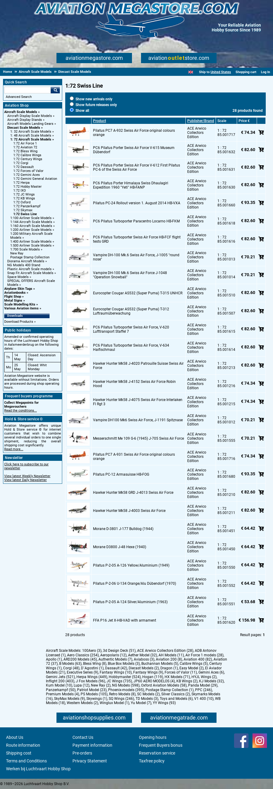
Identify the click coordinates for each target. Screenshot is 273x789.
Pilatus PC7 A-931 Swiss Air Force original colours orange (134, 456)
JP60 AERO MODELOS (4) (154, 681)
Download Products (18, 322)
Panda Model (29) (202, 685)
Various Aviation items (21, 308)
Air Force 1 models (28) (204, 655)
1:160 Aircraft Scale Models (31, 226)
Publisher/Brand (200, 121)
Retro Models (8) (122, 694)
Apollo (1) (54, 659)
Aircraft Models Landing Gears (30, 124)
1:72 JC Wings (24, 194)
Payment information (92, 745)
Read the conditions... (20, 410)
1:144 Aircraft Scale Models (31, 222)
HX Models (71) (177, 677)
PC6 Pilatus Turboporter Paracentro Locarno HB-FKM (136, 221)
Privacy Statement (89, 760)
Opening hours (152, 737)
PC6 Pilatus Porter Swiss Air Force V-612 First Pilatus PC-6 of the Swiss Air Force (136, 167)
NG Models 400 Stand (23, 265)
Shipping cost (18, 753)
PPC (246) (203, 690)
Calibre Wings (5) (194, 663)
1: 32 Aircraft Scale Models (30, 132)
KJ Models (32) (211, 681)
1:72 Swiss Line (25, 214)
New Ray (16, 253)
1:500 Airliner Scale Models (31, 245)
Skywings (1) (96, 699)
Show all (79, 110)
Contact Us (82, 737)
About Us (14, 737)
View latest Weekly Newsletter (27, 476)
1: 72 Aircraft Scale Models (30, 139)
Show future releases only (93, 105)
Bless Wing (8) (94, 663)
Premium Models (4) (62, 694)
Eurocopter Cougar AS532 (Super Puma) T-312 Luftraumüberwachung (131, 311)
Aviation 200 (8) (169, 659)
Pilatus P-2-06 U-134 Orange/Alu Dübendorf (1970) (134, 583)
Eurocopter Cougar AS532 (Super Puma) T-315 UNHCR (137, 293)
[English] (190, 72)
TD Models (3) (147, 699)
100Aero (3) (91, 650)
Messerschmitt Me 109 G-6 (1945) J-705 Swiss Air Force (138, 438)
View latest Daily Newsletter (25, 480)
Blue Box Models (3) (124, 663)
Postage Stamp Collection (30, 257)
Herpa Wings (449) (91, 677)
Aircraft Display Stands (24, 120)
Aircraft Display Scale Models (29, 116)
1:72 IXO (19, 190)
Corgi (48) (71, 668)
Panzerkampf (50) (60, 690)
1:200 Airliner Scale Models (31, 230)
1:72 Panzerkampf (26, 206)
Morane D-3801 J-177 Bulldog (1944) (123, 529)
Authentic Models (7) (115, 659)
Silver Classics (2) (175, 694)
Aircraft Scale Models (20, 112)
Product (99, 121)
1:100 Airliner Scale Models (31, 218)
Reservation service (157, 753)
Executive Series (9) (82, 672)
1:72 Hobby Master (27, 187)
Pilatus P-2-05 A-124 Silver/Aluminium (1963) (130, 602)
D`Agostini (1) (92, 668)
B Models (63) (70, 663)
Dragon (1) (169, 668)
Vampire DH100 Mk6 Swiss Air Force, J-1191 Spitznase (138, 420)
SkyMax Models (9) (69, 699)
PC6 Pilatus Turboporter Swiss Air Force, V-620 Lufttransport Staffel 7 (131, 329)
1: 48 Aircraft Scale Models (30, 135)
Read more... (13, 449)
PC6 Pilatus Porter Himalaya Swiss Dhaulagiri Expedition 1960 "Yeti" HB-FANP (130, 185)
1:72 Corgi (20, 163)
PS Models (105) (94, 694)
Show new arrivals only (91, 99)
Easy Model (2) (191, 668)
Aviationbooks (15, 293)
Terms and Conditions (26, 760)
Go (55, 90)
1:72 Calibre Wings (27, 155)
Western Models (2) (82, 703)
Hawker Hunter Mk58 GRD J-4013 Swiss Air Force (133, 492)
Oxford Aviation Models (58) (164, 685)
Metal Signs (13, 300)
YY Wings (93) (164, 703)
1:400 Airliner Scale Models (31, 242)
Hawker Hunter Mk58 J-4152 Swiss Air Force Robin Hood (134, 384)
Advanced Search (19, 97)
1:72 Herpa (21, 183)
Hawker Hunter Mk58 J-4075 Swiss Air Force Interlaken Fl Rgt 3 (137, 402)
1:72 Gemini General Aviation (35, 179)
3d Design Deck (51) (119, 650)
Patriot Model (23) (92, 690)
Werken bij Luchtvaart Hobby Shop (38, 768)
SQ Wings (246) (121, 699)
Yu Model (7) (141, 703)
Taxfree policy (152, 760)
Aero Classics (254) (83, 655)
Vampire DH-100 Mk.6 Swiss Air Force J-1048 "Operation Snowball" (130, 275)
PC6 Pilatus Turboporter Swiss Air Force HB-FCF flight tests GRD (137, 239)
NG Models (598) (126, 685)
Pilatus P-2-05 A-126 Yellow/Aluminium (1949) (131, 565)
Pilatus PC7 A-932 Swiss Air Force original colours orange (134, 132)
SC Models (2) (148, 694)
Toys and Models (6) (176, 699)
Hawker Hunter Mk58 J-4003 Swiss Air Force (129, 511)
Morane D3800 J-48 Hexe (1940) (119, 547)
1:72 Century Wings (27, 159)
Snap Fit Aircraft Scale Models (30, 273)
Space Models (18, 277)
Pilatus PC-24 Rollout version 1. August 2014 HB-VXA (136, 203)
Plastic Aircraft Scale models (29, 269)
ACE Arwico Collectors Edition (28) (165, 650)
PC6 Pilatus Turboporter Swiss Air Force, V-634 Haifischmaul (131, 347)
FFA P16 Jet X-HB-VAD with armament (124, 620)
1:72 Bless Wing (25, 151)
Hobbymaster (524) (125, 677)
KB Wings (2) (187, 681)
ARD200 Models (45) (80, 659)
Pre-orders (82, 753)
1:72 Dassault (23, 167)
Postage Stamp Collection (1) (170, 690)
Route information (23, 745)
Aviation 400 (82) (198, 659)
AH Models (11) (171, 655)
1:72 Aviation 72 (25, 147)
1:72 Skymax (22, 210)
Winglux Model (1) (114, 703)
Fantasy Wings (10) (116, 672)
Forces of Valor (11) (181, 672)
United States (220, 72)
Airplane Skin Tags (18, 289)
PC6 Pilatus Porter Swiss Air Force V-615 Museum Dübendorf (134, 150)
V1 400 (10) (204, 699)
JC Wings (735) (119, 681)
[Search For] (27, 90)
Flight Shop (12, 297)
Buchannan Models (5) (159, 663)
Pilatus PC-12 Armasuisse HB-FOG (121, 474)
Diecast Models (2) (144, 668)
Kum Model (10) (59, 685)
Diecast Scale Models (23, 128)
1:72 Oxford (22, 202)
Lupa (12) (81, 685)
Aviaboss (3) (144, 659)
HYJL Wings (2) (204, 677)
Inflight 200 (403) (60, 681)
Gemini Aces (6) (211, 672)
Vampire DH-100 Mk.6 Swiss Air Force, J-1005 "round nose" (136, 257)
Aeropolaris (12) (113, 655)
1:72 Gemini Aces (26, 175)
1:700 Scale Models (25, 249)
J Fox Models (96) (90, 681)
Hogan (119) (152, 677)
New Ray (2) (101, 685)
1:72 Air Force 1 (25, 143)
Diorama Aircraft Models (25, 261)
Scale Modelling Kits (19, 304)
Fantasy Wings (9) (148, 672)
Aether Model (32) (142, 655)
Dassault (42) (116, 668)
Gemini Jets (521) (60, 677)
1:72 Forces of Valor (28, 171)
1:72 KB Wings (24, 198)
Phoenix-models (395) (126, 690)
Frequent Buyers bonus (160, 745)
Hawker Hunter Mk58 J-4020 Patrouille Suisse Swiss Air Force (138, 365)
